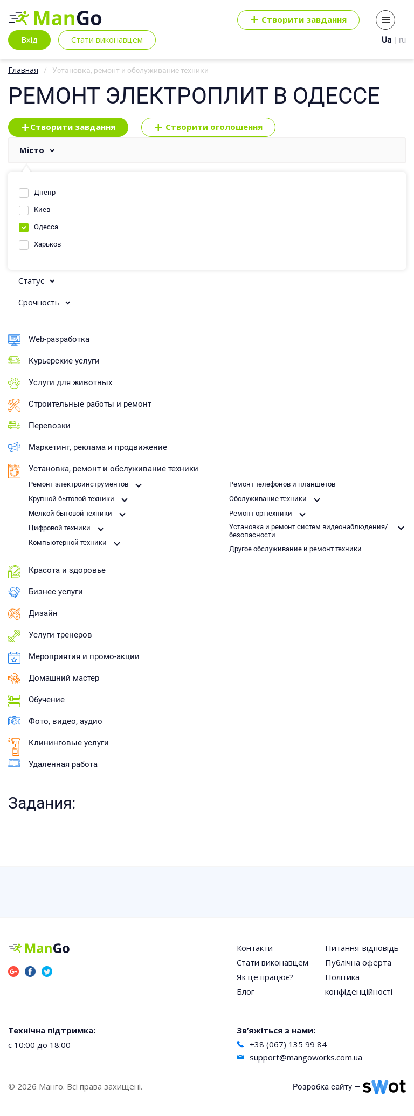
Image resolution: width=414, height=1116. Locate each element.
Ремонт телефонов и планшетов (282, 484)
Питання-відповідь (362, 947)
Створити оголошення (208, 127)
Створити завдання (68, 127)
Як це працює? (265, 976)
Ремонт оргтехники (260, 513)
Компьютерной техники (68, 542)
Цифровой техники (60, 528)
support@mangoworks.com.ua (306, 1057)
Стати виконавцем (107, 39)
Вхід (29, 39)
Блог (245, 991)
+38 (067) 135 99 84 (288, 1044)
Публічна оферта (358, 962)
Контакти (255, 947)
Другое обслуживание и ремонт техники (295, 549)
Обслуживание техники (268, 499)
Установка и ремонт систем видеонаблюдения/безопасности (308, 531)
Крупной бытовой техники (71, 499)
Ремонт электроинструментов (78, 484)
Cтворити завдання (298, 20)
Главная (23, 70)
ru (402, 40)
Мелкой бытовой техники (70, 513)
